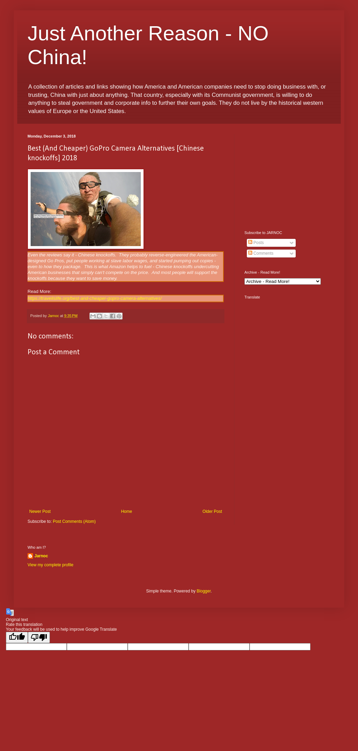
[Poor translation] (39, 637)
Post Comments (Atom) (74, 521)
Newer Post (40, 511)
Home (126, 511)
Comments (260, 253)
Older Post (212, 511)
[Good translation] (17, 637)
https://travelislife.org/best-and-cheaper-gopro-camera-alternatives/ (95, 298)
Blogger (204, 591)
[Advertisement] (287, 177)
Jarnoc (41, 556)
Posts (256, 242)
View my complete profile (50, 564)
